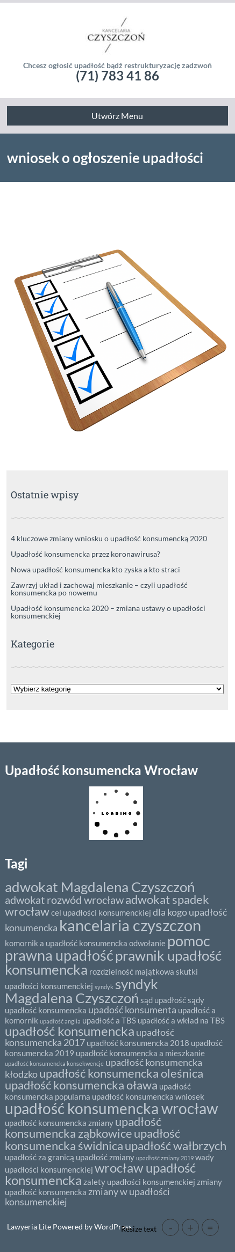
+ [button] (190, 1227)
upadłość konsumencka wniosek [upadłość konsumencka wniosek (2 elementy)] (148, 1096)
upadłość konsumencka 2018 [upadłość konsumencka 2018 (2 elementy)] (138, 1043)
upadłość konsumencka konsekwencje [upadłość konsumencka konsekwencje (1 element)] (54, 1063)
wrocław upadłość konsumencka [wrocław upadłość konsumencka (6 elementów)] (100, 1174)
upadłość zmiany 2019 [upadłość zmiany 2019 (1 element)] (165, 1157)
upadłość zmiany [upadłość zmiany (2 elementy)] (105, 1157)
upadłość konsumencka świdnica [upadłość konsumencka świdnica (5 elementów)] (92, 1139)
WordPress (112, 1226)
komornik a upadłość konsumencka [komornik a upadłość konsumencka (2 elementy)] (66, 943)
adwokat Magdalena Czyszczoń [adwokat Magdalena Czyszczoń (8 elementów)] (100, 886)
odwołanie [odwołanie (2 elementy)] (147, 943)
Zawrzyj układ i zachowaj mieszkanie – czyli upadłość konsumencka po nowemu (99, 588)
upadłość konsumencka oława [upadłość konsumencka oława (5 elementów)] (81, 1085)
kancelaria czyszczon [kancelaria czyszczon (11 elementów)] (130, 925)
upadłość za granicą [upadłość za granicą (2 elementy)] (39, 1157)
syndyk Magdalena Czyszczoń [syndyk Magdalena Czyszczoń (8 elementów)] (81, 990)
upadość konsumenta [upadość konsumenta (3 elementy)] (132, 1009)
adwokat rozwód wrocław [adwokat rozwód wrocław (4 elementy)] (64, 899)
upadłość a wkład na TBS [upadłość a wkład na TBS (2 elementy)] (181, 1020)
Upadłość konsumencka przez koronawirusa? (85, 553)
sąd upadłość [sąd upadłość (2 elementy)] (163, 1000)
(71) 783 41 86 (117, 75)
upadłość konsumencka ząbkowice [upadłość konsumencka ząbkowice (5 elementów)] (83, 1127)
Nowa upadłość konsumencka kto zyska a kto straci (95, 569)
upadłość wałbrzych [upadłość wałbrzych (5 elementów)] (175, 1145)
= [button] (210, 1227)
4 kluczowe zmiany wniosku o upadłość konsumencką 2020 (109, 538)
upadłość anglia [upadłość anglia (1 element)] (60, 1021)
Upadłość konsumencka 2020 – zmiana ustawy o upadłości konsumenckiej (108, 611)
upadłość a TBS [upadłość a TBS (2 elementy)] (109, 1020)
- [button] (171, 1227)
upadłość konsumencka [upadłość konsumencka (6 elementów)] (69, 1031)
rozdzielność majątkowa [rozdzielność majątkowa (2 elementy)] (131, 971)
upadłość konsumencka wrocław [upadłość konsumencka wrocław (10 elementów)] (111, 1108)
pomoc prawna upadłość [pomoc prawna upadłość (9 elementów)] (107, 948)
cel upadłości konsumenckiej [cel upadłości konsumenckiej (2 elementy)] (101, 912)
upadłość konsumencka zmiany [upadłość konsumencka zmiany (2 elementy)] (59, 1123)
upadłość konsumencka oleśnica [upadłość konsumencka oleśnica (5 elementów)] (121, 1073)
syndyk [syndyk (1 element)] (104, 986)
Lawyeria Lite (30, 1226)
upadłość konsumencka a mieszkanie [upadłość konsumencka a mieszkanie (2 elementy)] (140, 1053)
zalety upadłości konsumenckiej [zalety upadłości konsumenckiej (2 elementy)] (139, 1182)
